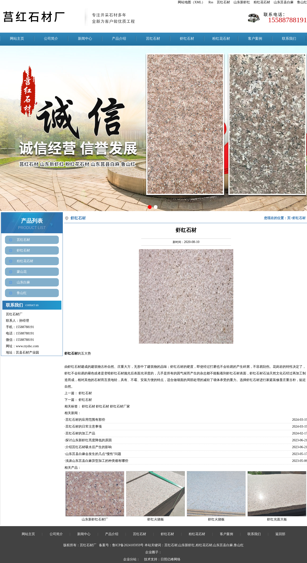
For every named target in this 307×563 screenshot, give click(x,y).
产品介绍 (119, 38)
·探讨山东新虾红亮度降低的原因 (88, 440)
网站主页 (17, 38)
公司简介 (51, 38)
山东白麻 (23, 282)
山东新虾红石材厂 (95, 519)
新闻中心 (85, 38)
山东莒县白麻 (284, 2)
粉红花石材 (262, 2)
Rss (211, 2)
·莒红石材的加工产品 (79, 433)
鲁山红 (302, 2)
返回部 (280, 534)
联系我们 (289, 38)
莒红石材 (223, 2)
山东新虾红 (242, 2)
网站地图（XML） (191, 2)
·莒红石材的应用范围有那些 (84, 419)
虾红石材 (187, 38)
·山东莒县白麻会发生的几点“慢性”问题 (92, 454)
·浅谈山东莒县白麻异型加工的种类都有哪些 (96, 461)
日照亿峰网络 (170, 559)
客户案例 (255, 38)
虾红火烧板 (155, 519)
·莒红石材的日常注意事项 (83, 426)
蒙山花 (22, 271)
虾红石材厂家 (120, 406)
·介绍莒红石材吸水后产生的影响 (88, 447)
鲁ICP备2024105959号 (128, 545)
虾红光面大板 (277, 519)
